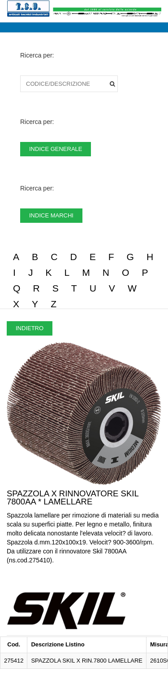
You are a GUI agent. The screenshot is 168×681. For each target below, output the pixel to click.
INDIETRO (29, 328)
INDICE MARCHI (51, 215)
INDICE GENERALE (55, 149)
